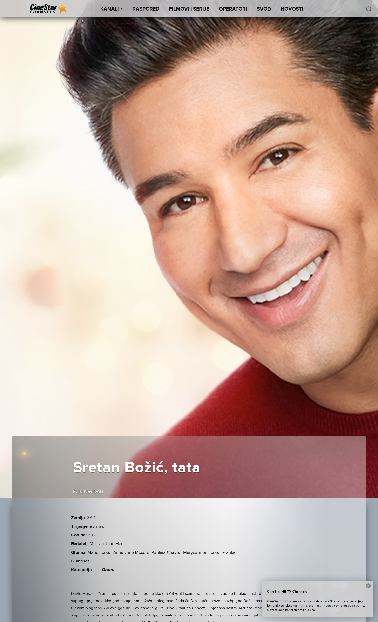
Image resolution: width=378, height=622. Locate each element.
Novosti (292, 9)
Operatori (233, 9)
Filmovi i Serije (189, 9)
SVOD (264, 9)
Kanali (111, 9)
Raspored (145, 9)
